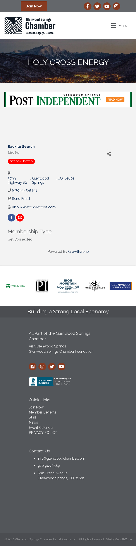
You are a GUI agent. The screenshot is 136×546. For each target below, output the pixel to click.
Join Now (36, 407)
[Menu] (119, 25)
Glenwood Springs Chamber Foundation (61, 351)
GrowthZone (78, 251)
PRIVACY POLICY (43, 433)
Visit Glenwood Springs (47, 346)
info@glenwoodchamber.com (61, 458)
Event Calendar (41, 428)
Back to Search (21, 147)
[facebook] (11, 218)
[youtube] (20, 218)
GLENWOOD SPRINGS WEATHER (68, 508)
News (33, 422)
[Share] (109, 154)
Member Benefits (42, 412)
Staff (32, 417)
